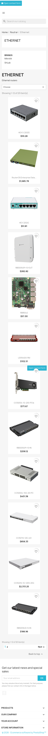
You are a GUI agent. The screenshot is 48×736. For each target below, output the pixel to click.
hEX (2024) (24, 222)
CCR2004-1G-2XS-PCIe (24, 403)
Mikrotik (8, 58)
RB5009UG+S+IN (24, 628)
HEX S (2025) (24, 132)
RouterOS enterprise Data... (24, 177)
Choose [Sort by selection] (24, 87)
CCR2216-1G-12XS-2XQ (24, 583)
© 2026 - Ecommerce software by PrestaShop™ (24, 732)
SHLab (7, 63)
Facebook (4, 693)
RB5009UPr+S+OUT (24, 267)
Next (41, 647)
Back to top (36, 654)
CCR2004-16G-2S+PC (24, 493)
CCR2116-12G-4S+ (24, 538)
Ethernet (12, 40)
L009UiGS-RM (24, 358)
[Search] (24, 21)
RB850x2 (24, 313)
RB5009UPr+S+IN (24, 448)
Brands (8, 55)
